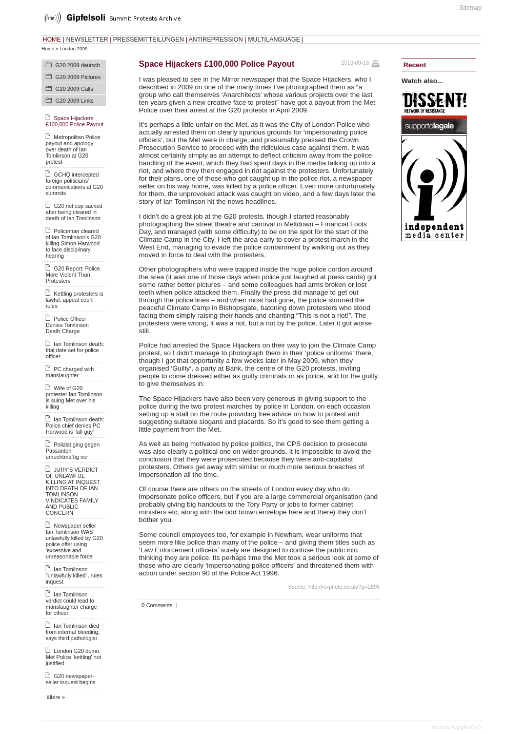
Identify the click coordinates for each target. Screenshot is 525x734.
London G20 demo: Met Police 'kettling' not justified (73, 657)
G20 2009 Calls (74, 89)
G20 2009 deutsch (77, 65)
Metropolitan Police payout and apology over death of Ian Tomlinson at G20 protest (73, 149)
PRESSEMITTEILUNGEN (148, 39)
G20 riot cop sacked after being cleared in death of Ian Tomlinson (74, 212)
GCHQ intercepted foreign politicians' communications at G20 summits (74, 183)
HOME (52, 39)
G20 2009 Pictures (77, 77)
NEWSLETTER (87, 39)
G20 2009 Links (74, 101)
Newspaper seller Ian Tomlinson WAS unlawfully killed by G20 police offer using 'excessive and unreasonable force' (74, 541)
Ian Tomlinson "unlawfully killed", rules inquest (74, 575)
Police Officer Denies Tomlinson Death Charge (67, 325)
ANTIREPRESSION (216, 39)
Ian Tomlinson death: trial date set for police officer (75, 350)
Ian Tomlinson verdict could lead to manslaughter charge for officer (71, 603)
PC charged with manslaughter (70, 372)
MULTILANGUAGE (274, 39)
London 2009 (73, 48)
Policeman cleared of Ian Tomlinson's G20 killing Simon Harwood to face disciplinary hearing (73, 243)
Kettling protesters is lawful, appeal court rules (75, 300)
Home (48, 48)
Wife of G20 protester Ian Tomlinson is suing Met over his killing (74, 397)
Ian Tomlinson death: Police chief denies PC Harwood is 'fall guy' (75, 425)
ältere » (56, 697)
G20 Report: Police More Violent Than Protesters (73, 274)
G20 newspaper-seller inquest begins (70, 679)
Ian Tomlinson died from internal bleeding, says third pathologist (72, 632)
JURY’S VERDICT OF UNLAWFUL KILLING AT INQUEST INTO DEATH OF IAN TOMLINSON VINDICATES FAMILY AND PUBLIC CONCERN (73, 491)
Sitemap (470, 7)
